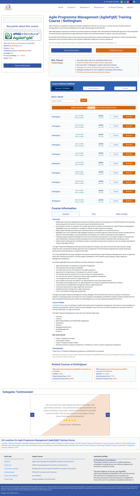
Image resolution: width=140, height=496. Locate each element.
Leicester (110, 443)
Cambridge (45, 443)
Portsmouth (79, 445)
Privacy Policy (8, 479)
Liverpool (117, 443)
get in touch (91, 107)
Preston (86, 445)
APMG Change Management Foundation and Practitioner (50, 465)
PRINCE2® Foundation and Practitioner (44, 472)
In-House (126, 88)
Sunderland (130, 445)
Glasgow (89, 443)
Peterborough (63, 445)
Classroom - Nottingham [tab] (61, 88)
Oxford (56, 445)
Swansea (4, 447)
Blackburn (26, 443)
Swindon (11, 447)
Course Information (22, 65)
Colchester (59, 443)
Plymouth (72, 445)
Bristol (39, 443)
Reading (92, 445)
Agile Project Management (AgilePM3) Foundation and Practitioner (53, 461)
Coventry (66, 443)
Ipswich (99, 443)
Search (84, 100)
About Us (7, 461)
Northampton (34, 445)
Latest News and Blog (11, 468)
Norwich (41, 445)
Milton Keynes (16, 445)
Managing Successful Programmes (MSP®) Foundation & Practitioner (54, 468)
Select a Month (57, 97)
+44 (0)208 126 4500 (111, 2)
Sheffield (108, 445)
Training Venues (9, 472)
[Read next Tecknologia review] (36, 414)
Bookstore (85, 7)
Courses (71, 7)
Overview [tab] (65, 214)
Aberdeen (5, 443)
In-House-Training (116, 7)
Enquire (116, 117)
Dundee (72, 443)
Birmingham (18, 443)
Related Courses (116, 50)
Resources (99, 7)
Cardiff (52, 443)
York (16, 447)
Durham (78, 443)
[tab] (62, 88)
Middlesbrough (6, 445)
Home (60, 7)
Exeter (84, 443)
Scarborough (100, 445)
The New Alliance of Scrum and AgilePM (110, 471)
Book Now (129, 117)
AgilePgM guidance (58, 305)
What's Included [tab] (121, 214)
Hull (94, 443)
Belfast (11, 443)
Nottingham (49, 445)
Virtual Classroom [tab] (93, 88)
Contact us (131, 355)
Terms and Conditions (11, 476)
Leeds (105, 443)
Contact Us (7, 465)
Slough (114, 445)
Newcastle (25, 445)
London (123, 443)
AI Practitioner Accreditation (105, 460)
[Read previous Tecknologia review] (104, 414)
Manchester (131, 443)
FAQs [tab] (94, 214)
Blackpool (33, 443)
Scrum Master (36, 476)
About (130, 7)
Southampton (121, 445)
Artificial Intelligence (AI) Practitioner (43, 479)
